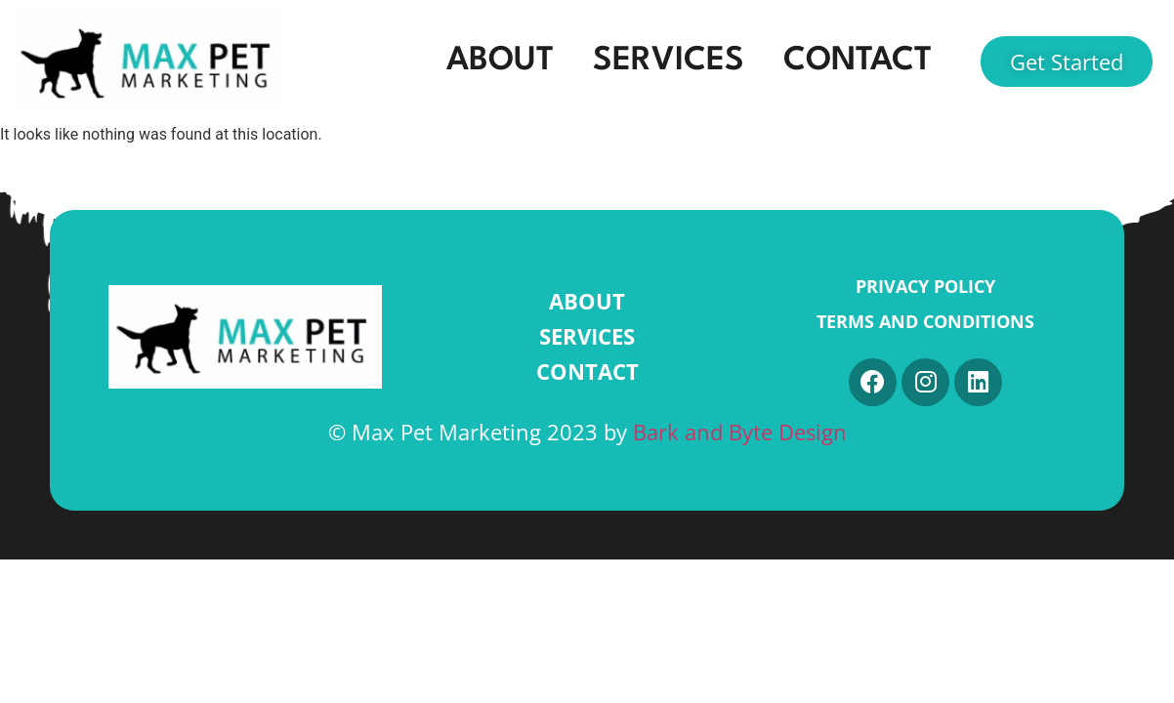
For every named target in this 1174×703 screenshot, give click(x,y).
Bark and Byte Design (740, 432)
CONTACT (857, 61)
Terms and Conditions (925, 321)
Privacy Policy (925, 286)
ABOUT (500, 61)
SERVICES (668, 61)
